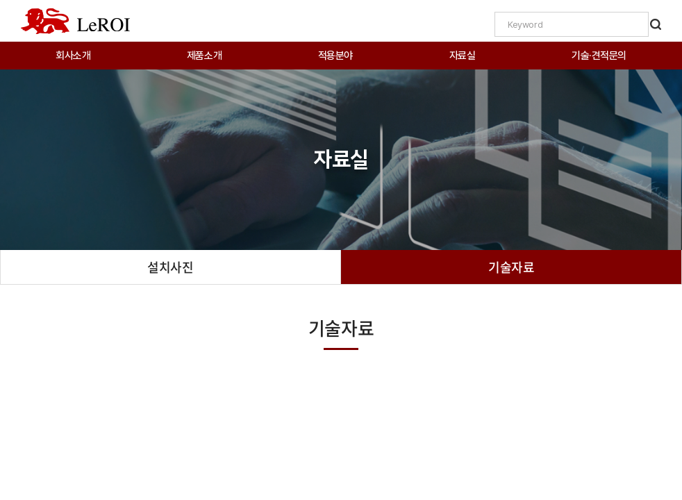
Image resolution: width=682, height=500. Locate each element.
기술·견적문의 (599, 55)
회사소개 (73, 55)
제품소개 (204, 55)
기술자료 (511, 267)
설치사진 (170, 267)
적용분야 (335, 55)
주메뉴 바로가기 (0, 0)
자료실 (462, 55)
